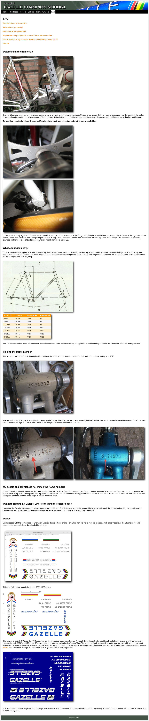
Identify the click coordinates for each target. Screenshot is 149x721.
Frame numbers (42, 12)
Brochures (13, 12)
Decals (6, 43)
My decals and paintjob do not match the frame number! (28, 35)
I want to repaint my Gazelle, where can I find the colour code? (30, 39)
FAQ (53, 12)
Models (23, 12)
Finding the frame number (14, 31)
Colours (31, 12)
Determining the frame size (15, 23)
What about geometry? (13, 27)
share (5, 647)
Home (5, 12)
